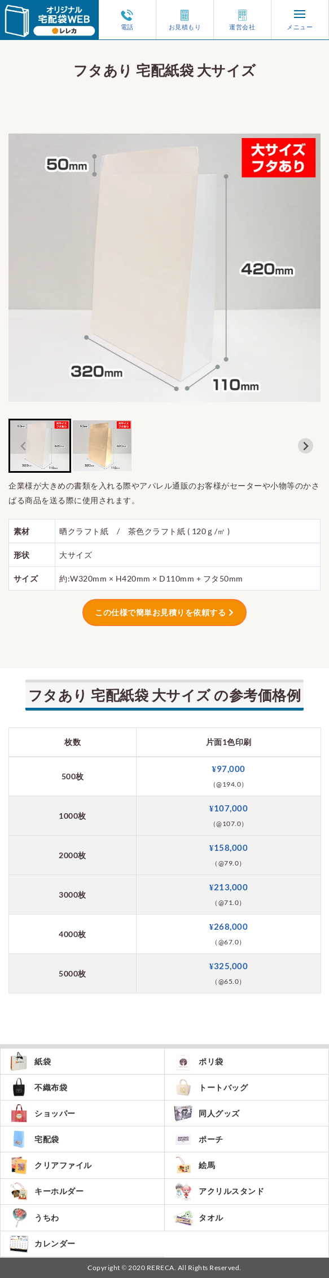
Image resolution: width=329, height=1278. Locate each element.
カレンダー (42, 1244)
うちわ (34, 1218)
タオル (198, 1218)
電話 (127, 20)
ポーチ (198, 1139)
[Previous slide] (23, 446)
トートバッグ (210, 1087)
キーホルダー (46, 1191)
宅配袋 (34, 1139)
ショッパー (42, 1113)
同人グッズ (206, 1113)
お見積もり (185, 20)
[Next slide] (305, 446)
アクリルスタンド (218, 1191)
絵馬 (194, 1165)
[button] (39, 446)
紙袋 (30, 1061)
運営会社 (242, 20)
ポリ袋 (198, 1061)
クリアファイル (50, 1165)
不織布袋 (38, 1087)
